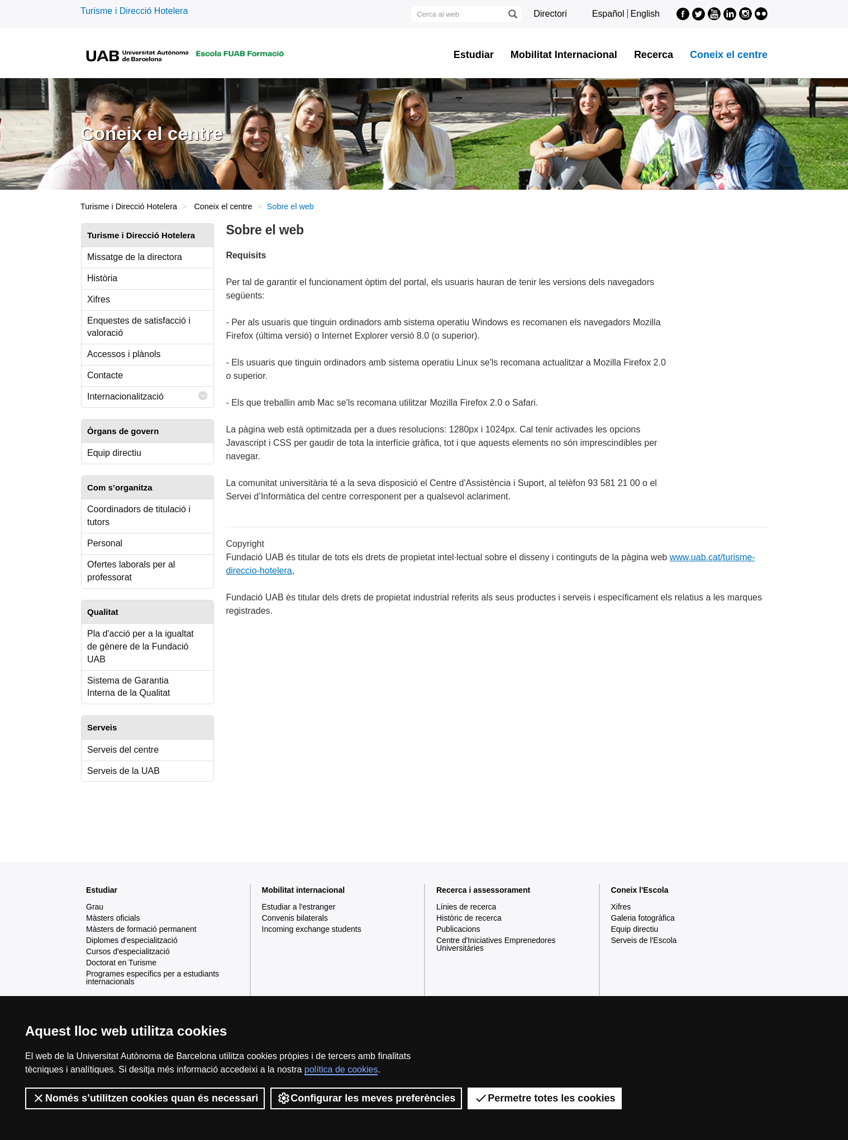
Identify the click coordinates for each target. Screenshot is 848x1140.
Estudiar (474, 55)
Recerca (653, 55)
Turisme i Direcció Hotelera (134, 11)
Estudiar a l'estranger (299, 906)
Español (608, 13)
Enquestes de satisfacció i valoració (138, 327)
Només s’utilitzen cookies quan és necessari (145, 1098)
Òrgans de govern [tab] (123, 431)
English (645, 13)
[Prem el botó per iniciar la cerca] (512, 14)
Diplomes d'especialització (132, 940)
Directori (550, 13)
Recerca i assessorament (483, 890)
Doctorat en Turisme (121, 962)
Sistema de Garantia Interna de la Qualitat (128, 687)
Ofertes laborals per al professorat (131, 571)
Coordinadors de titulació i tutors (138, 515)
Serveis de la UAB (123, 771)
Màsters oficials (113, 917)
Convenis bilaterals (295, 917)
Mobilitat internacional (303, 890)
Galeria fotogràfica (643, 917)
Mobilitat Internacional (564, 55)
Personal (104, 543)
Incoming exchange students (311, 929)
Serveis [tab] (102, 727)
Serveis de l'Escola (644, 940)
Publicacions (458, 929)
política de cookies (341, 1069)
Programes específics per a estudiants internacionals (152, 977)
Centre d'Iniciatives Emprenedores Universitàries (496, 944)
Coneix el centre (729, 55)
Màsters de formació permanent (141, 929)
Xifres (98, 299)
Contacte (105, 375)
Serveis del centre (123, 749)
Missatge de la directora (134, 257)
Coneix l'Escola (640, 890)
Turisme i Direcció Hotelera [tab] (141, 235)
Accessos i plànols (124, 354)
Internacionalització (147, 396)
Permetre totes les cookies (544, 1098)
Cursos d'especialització (128, 951)
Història (102, 278)
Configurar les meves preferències (366, 1098)
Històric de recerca (469, 917)
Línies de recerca (466, 906)
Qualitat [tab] (102, 612)
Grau (94, 906)
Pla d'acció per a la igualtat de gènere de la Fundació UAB (140, 646)
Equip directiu (114, 453)
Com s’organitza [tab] (120, 487)
